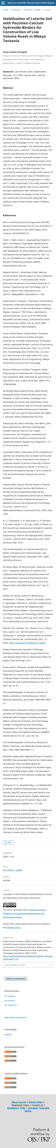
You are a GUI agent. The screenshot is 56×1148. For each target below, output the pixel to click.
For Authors (9, 1000)
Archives (16, 9)
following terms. (13, 927)
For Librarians (10, 1005)
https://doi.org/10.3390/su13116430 (27, 642)
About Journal (19, 1102)
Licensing (32, 1108)
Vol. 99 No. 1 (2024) (31, 9)
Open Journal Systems (15, 1017)
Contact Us (37, 1105)
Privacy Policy (36, 1102)
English (8, 1034)
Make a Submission (16, 978)
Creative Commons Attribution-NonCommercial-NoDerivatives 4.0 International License (24, 913)
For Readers (9, 996)
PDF (9, 842)
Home (6, 9)
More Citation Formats (15, 965)
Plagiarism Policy (20, 1105)
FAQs (22, 1108)
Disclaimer (12, 1108)
